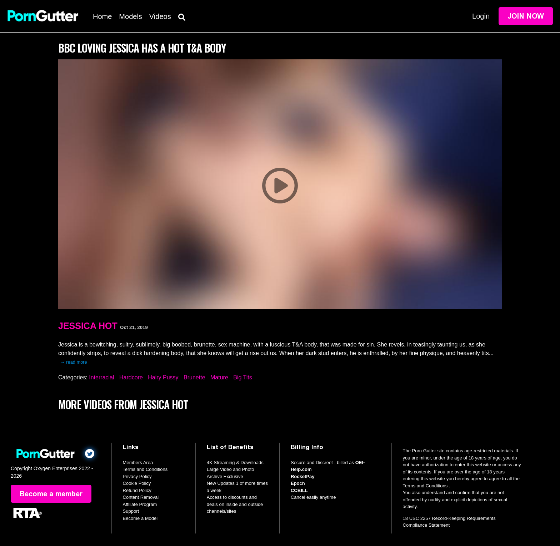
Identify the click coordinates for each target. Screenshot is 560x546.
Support (131, 511)
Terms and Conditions (145, 469)
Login (481, 16)
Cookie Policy (137, 483)
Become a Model (140, 518)
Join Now (526, 16)
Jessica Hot (88, 326)
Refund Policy (137, 490)
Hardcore (131, 377)
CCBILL (299, 490)
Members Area (138, 462)
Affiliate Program (140, 504)
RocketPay (302, 476)
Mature (219, 377)
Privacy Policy (137, 476)
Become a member (51, 494)
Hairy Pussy (163, 377)
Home (102, 16)
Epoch (298, 483)
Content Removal (141, 497)
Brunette (194, 377)
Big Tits (242, 377)
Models (130, 16)
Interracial (101, 377)
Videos (160, 16)
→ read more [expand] (73, 362)
